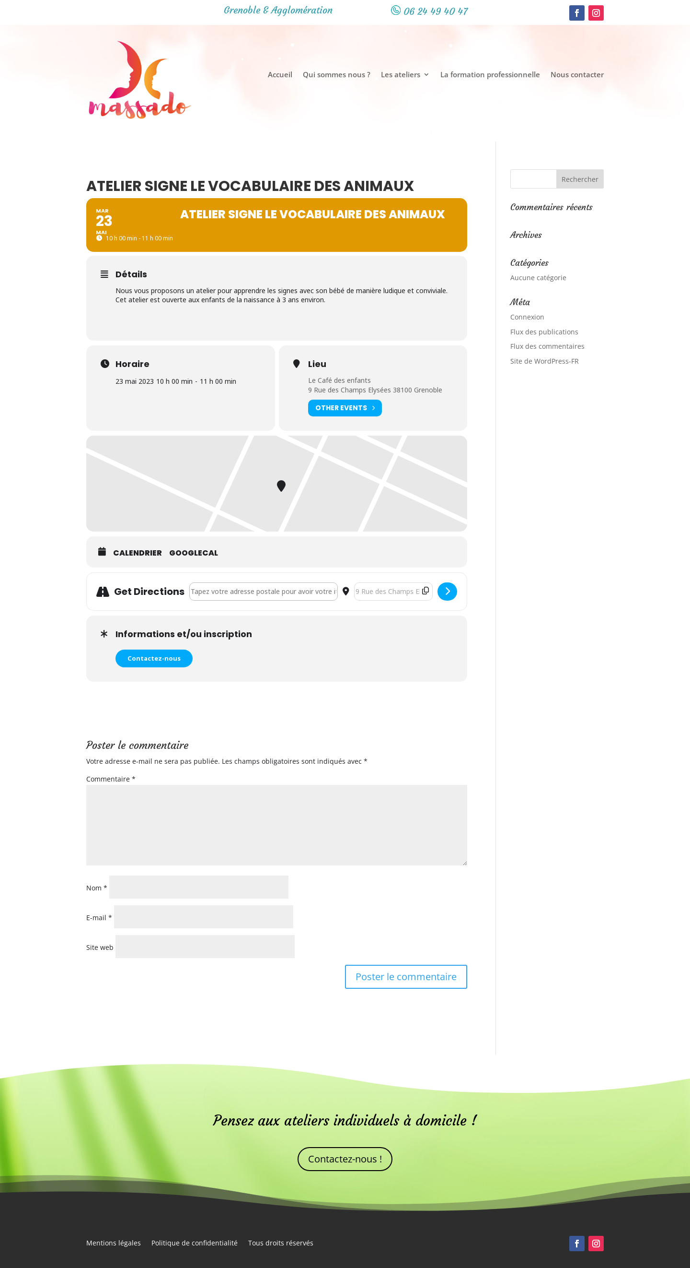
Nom (96, 887)
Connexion (527, 316)
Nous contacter (577, 75)
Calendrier (137, 553)
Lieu (317, 364)
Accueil (280, 75)
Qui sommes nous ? (336, 75)
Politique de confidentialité (194, 1243)
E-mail (99, 917)
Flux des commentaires (547, 346)
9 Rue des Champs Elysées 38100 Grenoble (375, 389)
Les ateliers (400, 75)
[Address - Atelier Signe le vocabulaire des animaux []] (263, 591)
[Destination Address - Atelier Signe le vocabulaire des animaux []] (393, 591)
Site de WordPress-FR (544, 361)
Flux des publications (544, 331)
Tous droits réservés (280, 1243)
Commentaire (111, 778)
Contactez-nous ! (345, 1158)
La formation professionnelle (490, 75)
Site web (100, 947)
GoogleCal (193, 553)
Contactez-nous (154, 658)
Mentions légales (113, 1243)
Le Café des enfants (339, 380)
